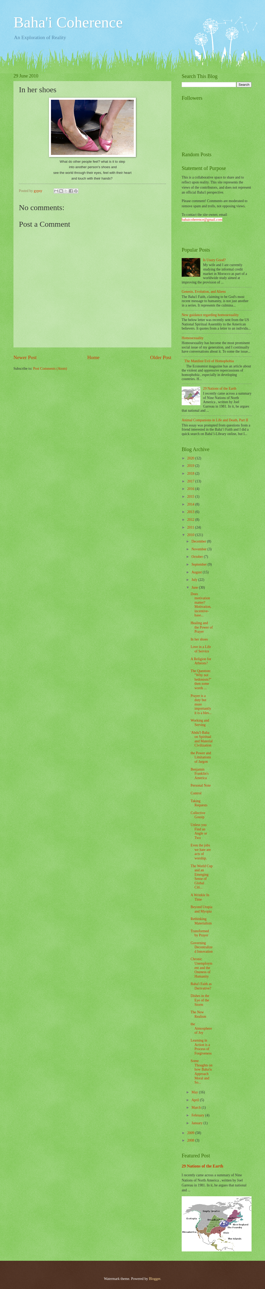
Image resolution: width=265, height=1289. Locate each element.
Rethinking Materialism (201, 921)
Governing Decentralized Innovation (201, 947)
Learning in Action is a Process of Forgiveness (200, 1046)
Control (195, 793)
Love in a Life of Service (200, 649)
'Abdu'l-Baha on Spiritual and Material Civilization (201, 739)
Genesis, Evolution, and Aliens (204, 292)
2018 (191, 473)
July (195, 580)
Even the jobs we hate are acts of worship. (200, 851)
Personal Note (200, 785)
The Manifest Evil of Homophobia (209, 361)
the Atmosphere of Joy (201, 1028)
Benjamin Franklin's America (199, 773)
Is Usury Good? (214, 260)
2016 (191, 489)
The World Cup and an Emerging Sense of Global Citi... (201, 876)
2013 (191, 512)
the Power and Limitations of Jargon (200, 757)
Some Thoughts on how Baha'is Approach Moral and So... (201, 1071)
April (196, 1100)
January (197, 1123)
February (198, 1115)
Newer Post (25, 357)
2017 (191, 481)
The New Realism (198, 1014)
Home (93, 357)
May (195, 1092)
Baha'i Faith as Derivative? (200, 986)
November (200, 549)
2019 (191, 466)
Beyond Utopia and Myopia (201, 909)
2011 (191, 527)
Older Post (160, 357)
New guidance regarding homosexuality (210, 315)
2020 (191, 458)
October (198, 557)
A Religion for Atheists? (200, 661)
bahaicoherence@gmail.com (202, 220)
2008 (191, 1140)
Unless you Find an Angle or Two (198, 831)
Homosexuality (192, 338)
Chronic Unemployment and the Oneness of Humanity (201, 967)
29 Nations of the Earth (220, 388)
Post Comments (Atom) (50, 369)
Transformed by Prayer (199, 933)
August (197, 572)
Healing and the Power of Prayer (201, 627)
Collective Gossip (197, 815)
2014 (191, 504)
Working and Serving (199, 722)
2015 (191, 496)
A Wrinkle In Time (199, 897)
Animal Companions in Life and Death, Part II (215, 420)
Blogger (154, 1279)
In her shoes (199, 639)
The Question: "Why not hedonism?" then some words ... (200, 679)
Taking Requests (198, 803)
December (199, 541)
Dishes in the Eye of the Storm (199, 1000)
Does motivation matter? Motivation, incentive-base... (200, 604)
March (197, 1107)
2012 (191, 520)
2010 (191, 535)
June (195, 587)
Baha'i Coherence (68, 22)
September (200, 564)
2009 (191, 1133)
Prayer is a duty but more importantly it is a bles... (200, 704)
